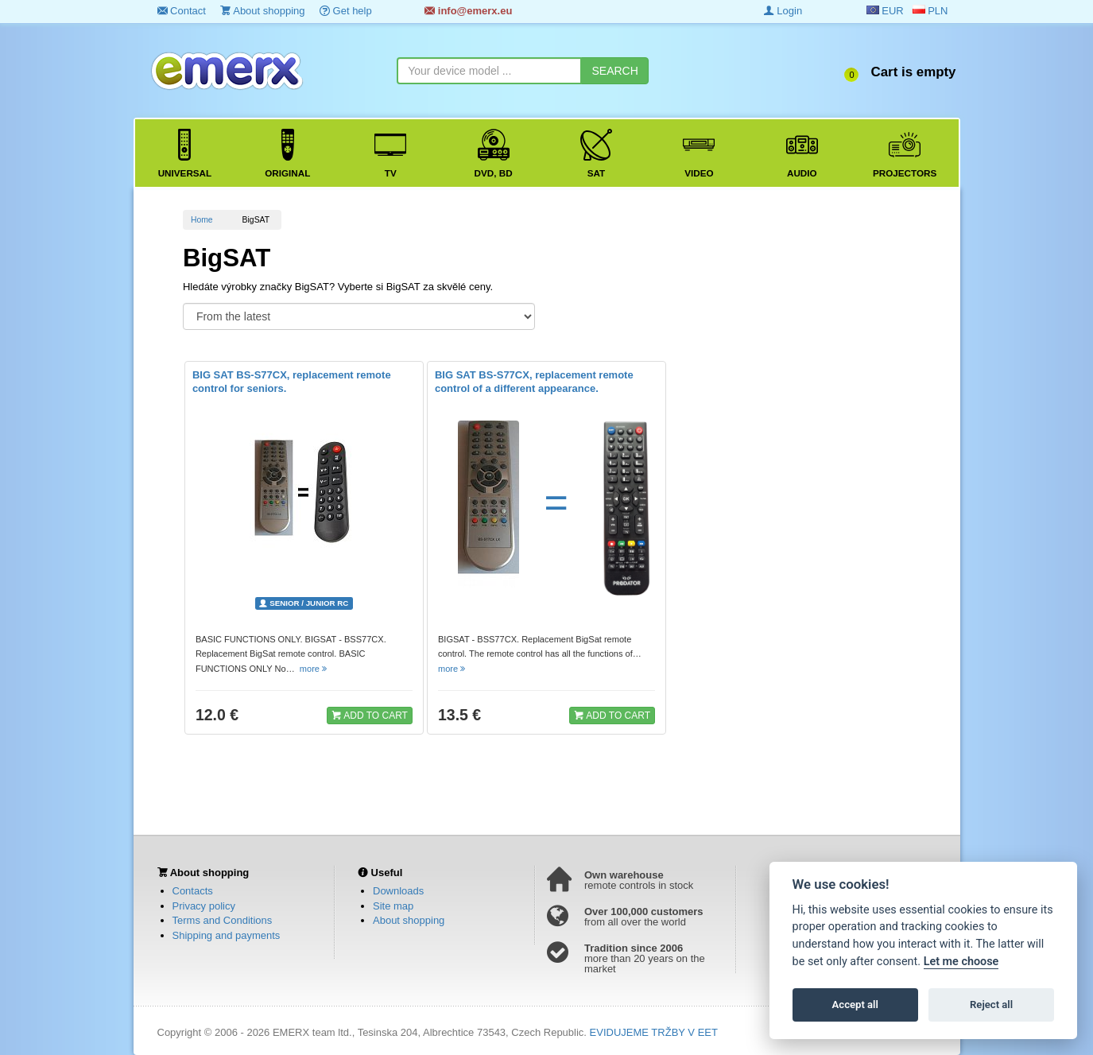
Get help (346, 11)
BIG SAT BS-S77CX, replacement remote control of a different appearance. (534, 381)
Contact (181, 11)
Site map (393, 906)
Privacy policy (203, 906)
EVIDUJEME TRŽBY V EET (654, 1032)
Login (783, 11)
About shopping (262, 11)
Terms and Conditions (222, 920)
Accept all (855, 1004)
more (314, 668)
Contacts (192, 891)
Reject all (991, 1004)
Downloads (398, 891)
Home (202, 219)
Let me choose (961, 961)
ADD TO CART (369, 714)
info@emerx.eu (468, 11)
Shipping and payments (226, 935)
